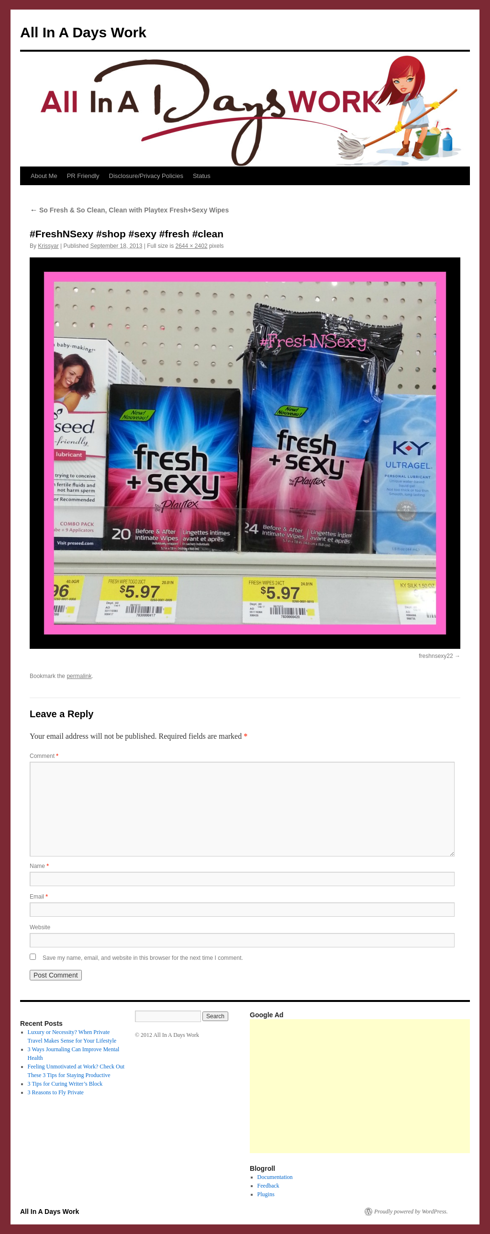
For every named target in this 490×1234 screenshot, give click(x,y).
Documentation (275, 1177)
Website (40, 927)
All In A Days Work (83, 32)
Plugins (266, 1194)
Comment (44, 756)
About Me (44, 175)
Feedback (268, 1185)
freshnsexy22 (436, 656)
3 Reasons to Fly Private (56, 1092)
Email (39, 896)
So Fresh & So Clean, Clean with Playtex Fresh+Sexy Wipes (129, 210)
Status (202, 175)
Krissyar (48, 246)
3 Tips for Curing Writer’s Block (65, 1083)
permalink (79, 676)
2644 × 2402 (191, 246)
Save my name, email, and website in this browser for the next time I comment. (143, 958)
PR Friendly (83, 175)
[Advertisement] (370, 1086)
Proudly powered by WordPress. (411, 1211)
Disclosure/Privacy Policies (146, 175)
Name (39, 866)
